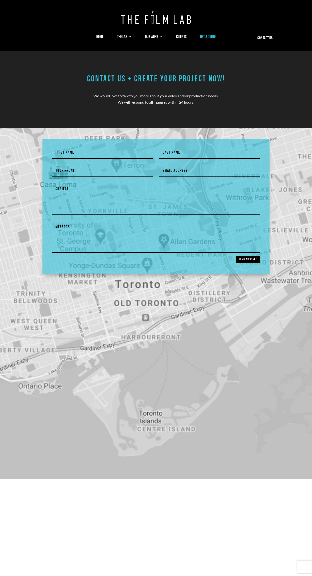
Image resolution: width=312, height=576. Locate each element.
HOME (99, 37)
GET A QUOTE (208, 37)
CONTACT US (264, 37)
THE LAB (122, 37)
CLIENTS (181, 37)
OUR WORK (151, 37)
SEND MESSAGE (248, 259)
